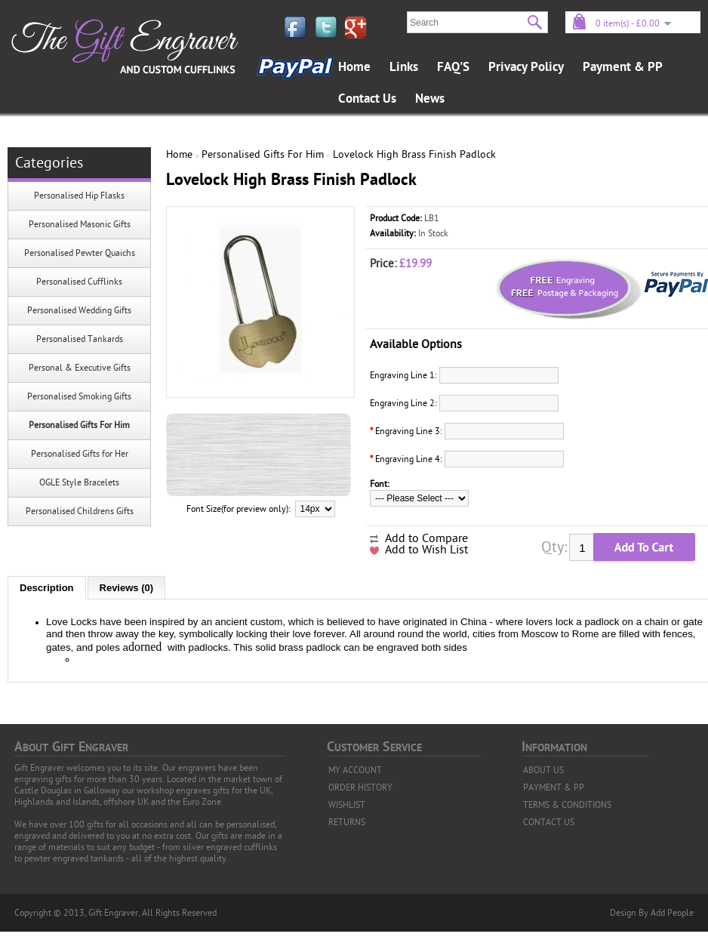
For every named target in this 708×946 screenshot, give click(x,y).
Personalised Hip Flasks (79, 195)
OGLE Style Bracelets (79, 482)
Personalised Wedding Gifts (79, 310)
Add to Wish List (426, 549)
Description (47, 587)
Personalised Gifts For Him (79, 425)
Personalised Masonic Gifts (80, 224)
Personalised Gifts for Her (79, 453)
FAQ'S (453, 67)
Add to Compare (426, 538)
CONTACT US (548, 822)
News (430, 98)
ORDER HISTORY (360, 787)
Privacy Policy (526, 67)
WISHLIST (346, 805)
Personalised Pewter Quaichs (79, 253)
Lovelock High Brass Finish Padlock (414, 154)
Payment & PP (623, 67)
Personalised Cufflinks (79, 281)
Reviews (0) (127, 587)
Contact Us (367, 98)
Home (354, 67)
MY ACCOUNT (355, 770)
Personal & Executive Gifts (80, 367)
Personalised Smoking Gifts (79, 396)
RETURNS (346, 822)
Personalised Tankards (79, 339)
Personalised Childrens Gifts (80, 511)
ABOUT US (543, 770)
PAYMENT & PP (553, 787)
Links (403, 67)
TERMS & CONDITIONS (567, 805)
